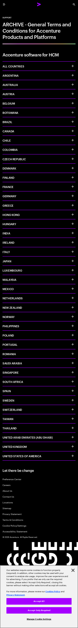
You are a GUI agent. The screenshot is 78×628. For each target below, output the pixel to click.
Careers (6, 485)
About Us (7, 490)
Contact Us (8, 496)
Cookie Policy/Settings (14, 525)
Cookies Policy (52, 592)
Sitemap (7, 508)
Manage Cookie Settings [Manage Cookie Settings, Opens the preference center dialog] (39, 619)
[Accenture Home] (39, 4)
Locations (8, 502)
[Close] (73, 570)
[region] (39, 596)
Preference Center (12, 479)
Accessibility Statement (15, 531)
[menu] (4, 4)
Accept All (39, 601)
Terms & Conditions (13, 519)
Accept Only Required (39, 610)
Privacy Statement (12, 514)
